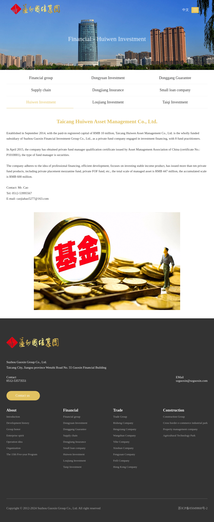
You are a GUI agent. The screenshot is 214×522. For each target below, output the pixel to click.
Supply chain (41, 90)
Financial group (41, 78)
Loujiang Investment (108, 102)
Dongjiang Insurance (108, 90)
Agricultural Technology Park (179, 435)
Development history (17, 422)
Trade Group (120, 416)
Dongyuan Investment (108, 78)
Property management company (180, 429)
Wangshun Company (124, 435)
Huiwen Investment (41, 102)
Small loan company (175, 90)
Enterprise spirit (15, 435)
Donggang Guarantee (175, 78)
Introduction (13, 416)
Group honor (13, 429)
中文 (185, 10)
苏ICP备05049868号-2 (193, 508)
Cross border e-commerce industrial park (185, 422)
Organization (13, 448)
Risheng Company (123, 422)
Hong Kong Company (125, 466)
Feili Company (121, 460)
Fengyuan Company (124, 454)
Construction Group (174, 416)
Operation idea (14, 441)
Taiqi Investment (175, 102)
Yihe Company (121, 441)
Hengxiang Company (124, 429)
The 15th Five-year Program (21, 454)
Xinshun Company (123, 448)
